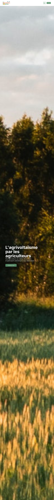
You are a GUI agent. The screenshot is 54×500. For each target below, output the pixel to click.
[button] (44, 3)
